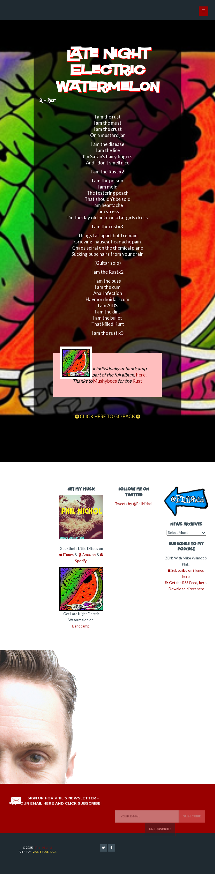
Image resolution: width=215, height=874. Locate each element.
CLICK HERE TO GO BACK (107, 416)
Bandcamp (81, 626)
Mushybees (105, 381)
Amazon (87, 554)
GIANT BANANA (44, 852)
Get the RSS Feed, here (185, 582)
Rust (137, 381)
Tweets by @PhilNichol (133, 503)
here (141, 375)
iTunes (66, 554)
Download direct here (186, 589)
